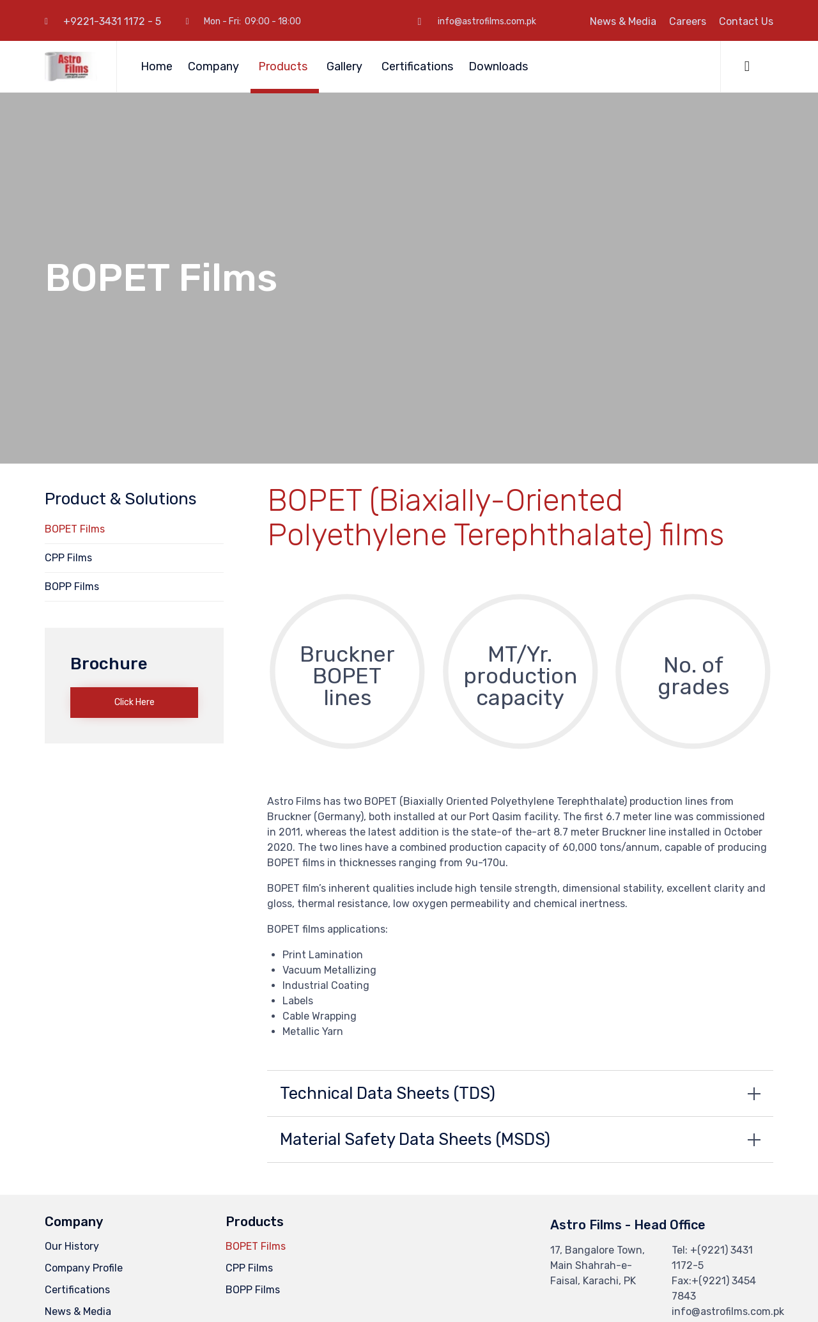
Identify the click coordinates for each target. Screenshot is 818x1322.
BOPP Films (72, 586)
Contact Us (746, 21)
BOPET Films (75, 529)
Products (284, 66)
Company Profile (84, 1268)
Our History (72, 1246)
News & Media (623, 21)
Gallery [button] (346, 66)
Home (157, 66)
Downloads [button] (500, 66)
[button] (134, 702)
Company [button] (215, 66)
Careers (687, 21)
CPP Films (68, 558)
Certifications (417, 66)
